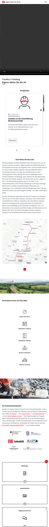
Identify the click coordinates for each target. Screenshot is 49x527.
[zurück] (17, 150)
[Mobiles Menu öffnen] (45, 2)
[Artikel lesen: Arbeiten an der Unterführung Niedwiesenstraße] (24, 119)
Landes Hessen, (26, 414)
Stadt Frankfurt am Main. (14, 416)
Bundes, (14, 414)
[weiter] (29, 150)
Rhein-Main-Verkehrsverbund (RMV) (13, 425)
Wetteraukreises (39, 414)
